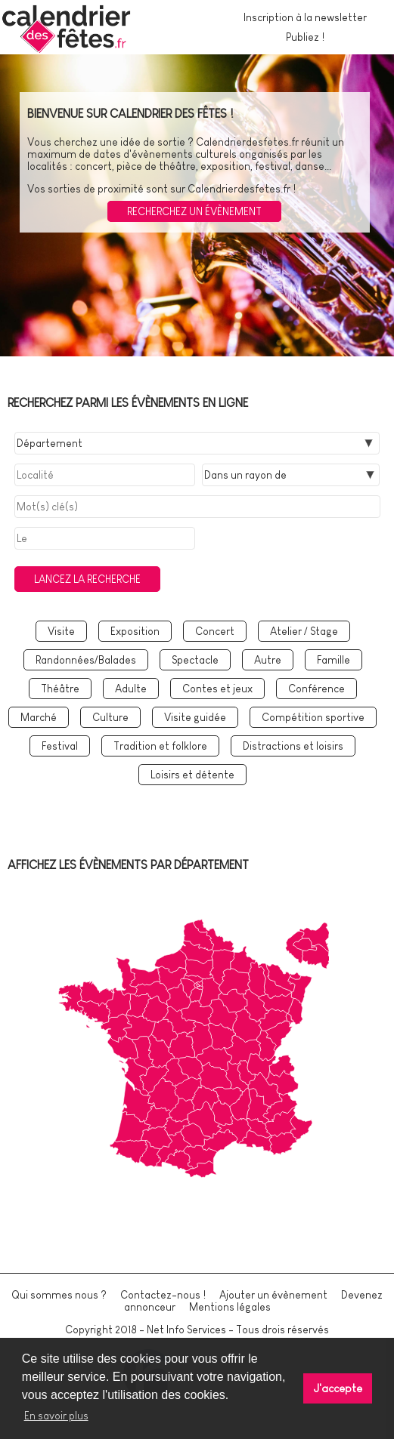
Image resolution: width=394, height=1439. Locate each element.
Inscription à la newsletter (305, 17)
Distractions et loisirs (293, 746)
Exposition (135, 631)
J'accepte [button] (338, 1388)
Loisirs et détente (192, 775)
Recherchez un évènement (194, 211)
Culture (110, 717)
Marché (38, 717)
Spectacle (195, 660)
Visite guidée (195, 717)
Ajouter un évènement (273, 1295)
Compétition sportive (313, 717)
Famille (333, 660)
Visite (61, 631)
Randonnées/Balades (86, 660)
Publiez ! (305, 37)
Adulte (131, 689)
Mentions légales (230, 1307)
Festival (60, 746)
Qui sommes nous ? (59, 1295)
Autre (267, 660)
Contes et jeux (217, 689)
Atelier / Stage (304, 631)
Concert (214, 631)
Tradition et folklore (160, 746)
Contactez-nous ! (163, 1295)
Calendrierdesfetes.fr (247, 142)
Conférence (316, 689)
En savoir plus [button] (56, 1416)
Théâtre (60, 689)
